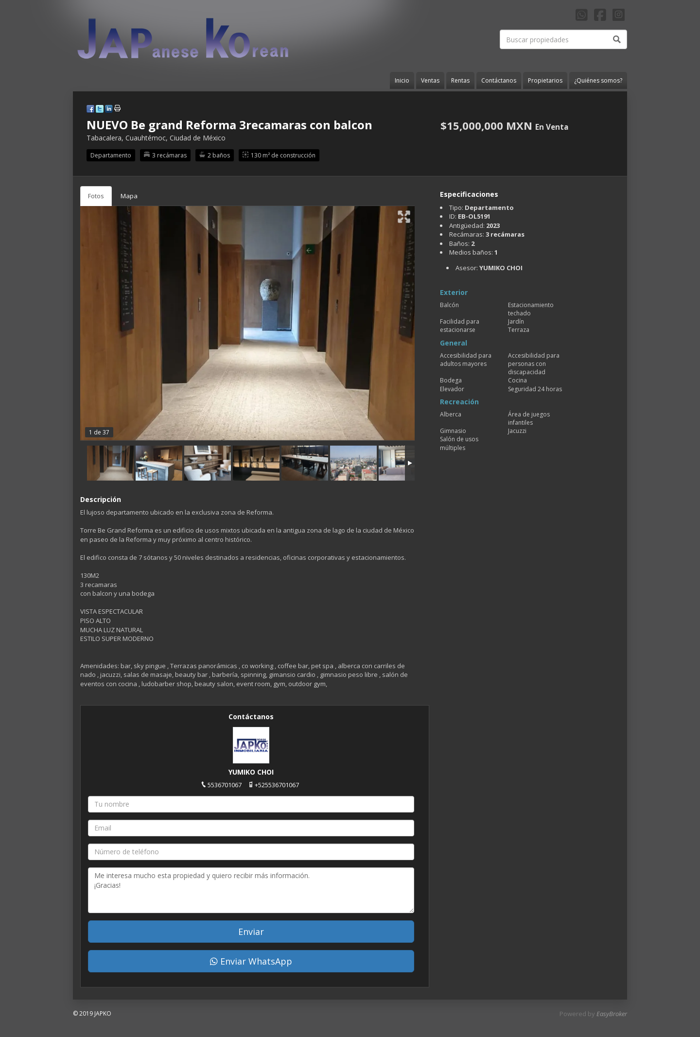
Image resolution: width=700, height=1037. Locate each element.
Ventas (430, 80)
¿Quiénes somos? (598, 80)
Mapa (129, 195)
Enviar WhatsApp (251, 961)
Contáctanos (498, 80)
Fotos (96, 195)
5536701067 (225, 784)
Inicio (402, 80)
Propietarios (545, 80)
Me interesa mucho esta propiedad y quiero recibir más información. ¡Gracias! (251, 890)
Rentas (460, 80)
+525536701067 (277, 784)
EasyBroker (611, 1013)
